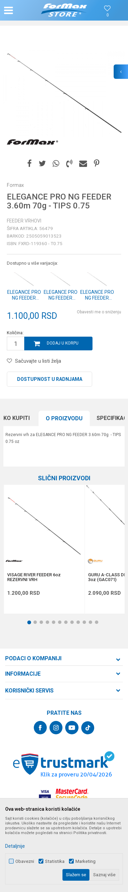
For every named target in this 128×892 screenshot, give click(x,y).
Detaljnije (15, 846)
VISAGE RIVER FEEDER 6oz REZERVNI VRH (34, 577)
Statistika (55, 861)
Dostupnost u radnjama (49, 379)
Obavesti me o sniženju (99, 312)
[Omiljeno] (107, 15)
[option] (64, 93)
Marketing (85, 861)
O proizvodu (64, 418)
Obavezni (24, 861)
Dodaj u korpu (63, 343)
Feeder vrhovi (24, 221)
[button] (22, 10)
